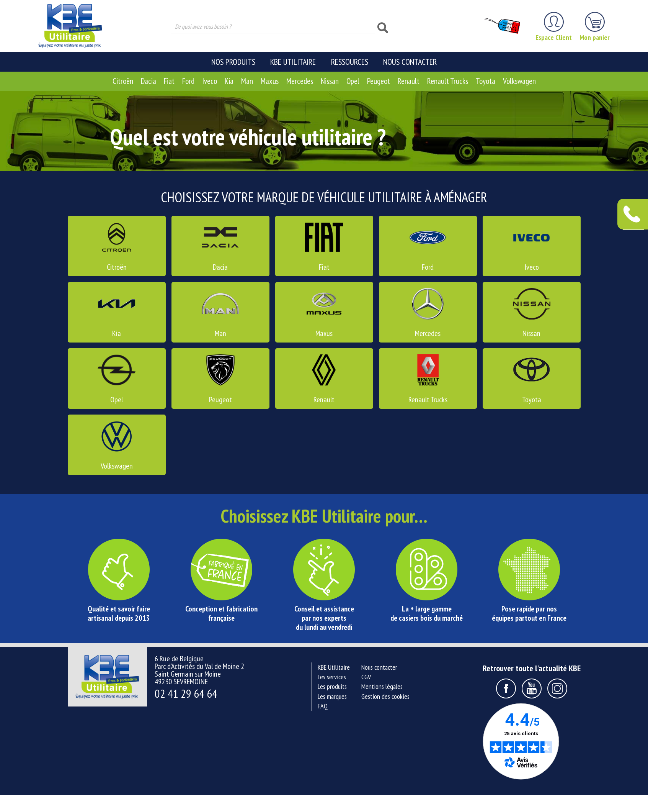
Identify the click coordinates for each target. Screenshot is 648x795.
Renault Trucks (447, 81)
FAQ (323, 706)
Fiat (169, 81)
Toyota (485, 81)
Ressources (349, 61)
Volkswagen (519, 81)
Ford (188, 81)
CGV (366, 676)
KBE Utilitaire (293, 61)
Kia (229, 81)
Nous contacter (410, 61)
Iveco (209, 81)
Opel (352, 81)
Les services (332, 676)
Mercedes (299, 81)
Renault (408, 81)
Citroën (123, 81)
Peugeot (378, 81)
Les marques (332, 696)
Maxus (270, 81)
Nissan (330, 81)
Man (247, 81)
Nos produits (233, 61)
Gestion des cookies (385, 696)
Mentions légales (382, 686)
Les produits (332, 686)
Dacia (148, 81)
